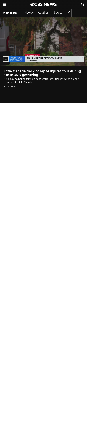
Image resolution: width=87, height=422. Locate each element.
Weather (44, 12)
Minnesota (10, 13)
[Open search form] (82, 4)
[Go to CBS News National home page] (43, 4)
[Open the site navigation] (16, 4)
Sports (59, 12)
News (29, 12)
